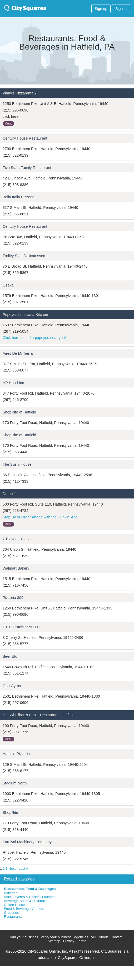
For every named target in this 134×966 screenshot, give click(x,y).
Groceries (11, 913)
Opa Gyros (12, 686)
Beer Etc (10, 656)
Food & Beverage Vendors (24, 909)
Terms (81, 941)
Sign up (101, 9)
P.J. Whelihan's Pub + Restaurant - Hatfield (39, 715)
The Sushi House (17, 464)
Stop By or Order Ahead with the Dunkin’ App (40, 517)
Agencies (81, 937)
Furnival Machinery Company (27, 842)
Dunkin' (9, 494)
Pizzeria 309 (13, 598)
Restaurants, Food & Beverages (30, 889)
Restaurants (13, 917)
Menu (8, 123)
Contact (116, 937)
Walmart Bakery (16, 568)
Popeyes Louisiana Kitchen (25, 314)
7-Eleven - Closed (18, 539)
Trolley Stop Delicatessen (24, 256)
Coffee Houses (15, 905)
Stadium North (15, 783)
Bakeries (10, 893)
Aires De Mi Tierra (18, 353)
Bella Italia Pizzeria (18, 197)
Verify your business (56, 937)
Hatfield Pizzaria (16, 754)
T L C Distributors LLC (21, 627)
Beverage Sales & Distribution (26, 901)
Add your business (24, 937)
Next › (13, 869)
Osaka (8, 285)
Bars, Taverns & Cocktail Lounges (29, 897)
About (103, 937)
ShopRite (10, 812)
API (93, 937)
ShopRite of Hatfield (19, 412)
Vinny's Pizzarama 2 (20, 93)
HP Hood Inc (13, 383)
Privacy (68, 941)
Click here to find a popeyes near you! (34, 338)
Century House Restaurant (25, 138)
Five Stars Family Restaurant (27, 168)
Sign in (121, 9)
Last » (23, 869)
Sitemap (54, 941)
